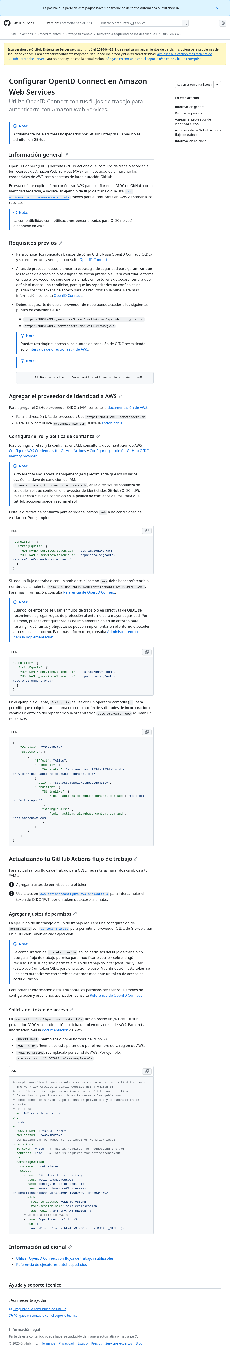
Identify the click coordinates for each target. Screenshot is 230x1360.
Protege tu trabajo (79, 34)
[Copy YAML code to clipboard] (147, 1071)
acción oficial (112, 423)
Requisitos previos (35, 242)
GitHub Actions (22, 34)
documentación (55, 1030)
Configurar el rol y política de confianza (54, 436)
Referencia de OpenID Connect (89, 592)
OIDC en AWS (171, 34)
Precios (96, 1343)
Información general (38, 154)
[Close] (217, 7)
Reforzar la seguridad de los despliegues (127, 34)
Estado (83, 1343)
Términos (48, 1343)
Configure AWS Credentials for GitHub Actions (47, 450)
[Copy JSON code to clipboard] (147, 531)
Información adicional (40, 1246)
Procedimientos (49, 34)
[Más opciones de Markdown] (217, 84)
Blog (139, 1343)
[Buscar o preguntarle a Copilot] (144, 23)
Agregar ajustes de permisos (43, 914)
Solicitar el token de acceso (41, 1010)
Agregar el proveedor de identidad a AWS (65, 396)
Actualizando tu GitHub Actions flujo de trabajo (73, 858)
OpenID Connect (93, 259)
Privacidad (66, 1343)
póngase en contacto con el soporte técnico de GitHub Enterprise (153, 59)
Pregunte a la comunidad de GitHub (37, 1309)
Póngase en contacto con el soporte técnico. (43, 1315)
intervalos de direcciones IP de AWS (58, 349)
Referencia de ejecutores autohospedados (51, 1264)
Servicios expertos (118, 1343)
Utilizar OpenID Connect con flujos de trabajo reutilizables (65, 1258)
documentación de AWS (127, 407)
